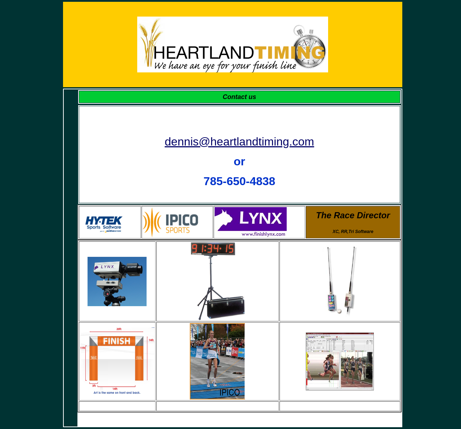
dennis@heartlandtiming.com (239, 141)
